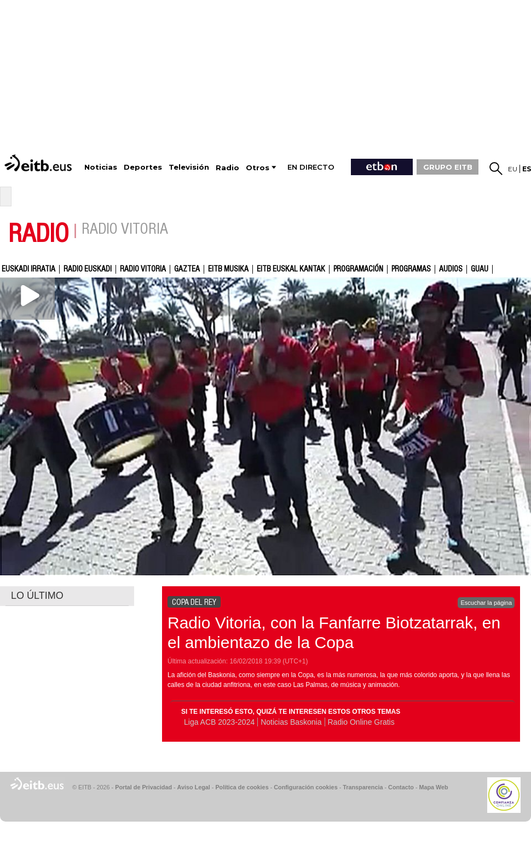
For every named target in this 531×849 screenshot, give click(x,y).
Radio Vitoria (143, 269)
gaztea (187, 269)
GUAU (479, 269)
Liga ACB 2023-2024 (219, 722)
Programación (358, 269)
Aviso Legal (193, 787)
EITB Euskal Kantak (291, 269)
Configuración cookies (305, 787)
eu (512, 169)
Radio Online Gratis (361, 722)
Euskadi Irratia (28, 269)
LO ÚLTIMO (37, 595)
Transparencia (363, 787)
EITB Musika (228, 269)
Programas (411, 269)
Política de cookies (241, 787)
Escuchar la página (486, 602)
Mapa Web (433, 787)
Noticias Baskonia (291, 722)
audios (451, 269)
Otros (257, 168)
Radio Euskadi (88, 269)
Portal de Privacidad (143, 787)
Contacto (401, 787)
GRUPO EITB (447, 167)
